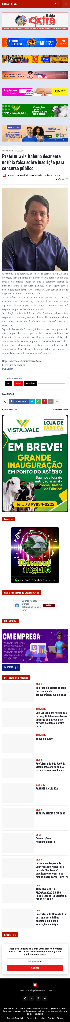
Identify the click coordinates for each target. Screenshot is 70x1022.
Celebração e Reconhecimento (45, 840)
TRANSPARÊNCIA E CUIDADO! (51, 813)
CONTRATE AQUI (11, 667)
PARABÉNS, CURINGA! (47, 788)
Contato (51, 1018)
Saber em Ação (44, 738)
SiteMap (60, 1018)
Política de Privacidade (15, 1018)
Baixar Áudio (30, 383)
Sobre (43, 1018)
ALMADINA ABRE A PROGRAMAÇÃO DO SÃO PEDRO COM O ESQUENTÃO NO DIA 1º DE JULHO (51, 894)
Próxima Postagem (60, 409)
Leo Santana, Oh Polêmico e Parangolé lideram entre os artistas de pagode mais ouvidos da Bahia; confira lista (51, 719)
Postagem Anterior (10, 409)
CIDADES (19, 151)
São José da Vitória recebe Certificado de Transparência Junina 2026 (51, 691)
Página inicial (7, 151)
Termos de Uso (32, 1018)
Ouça (8, 383)
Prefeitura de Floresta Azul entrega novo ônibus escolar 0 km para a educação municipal (51, 919)
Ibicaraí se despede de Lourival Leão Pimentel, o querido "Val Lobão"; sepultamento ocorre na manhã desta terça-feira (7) (52, 869)
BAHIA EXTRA (9, 4)
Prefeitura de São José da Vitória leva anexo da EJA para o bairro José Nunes (50, 767)
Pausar (18, 383)
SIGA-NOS (48, 605)
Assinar (35, 968)
